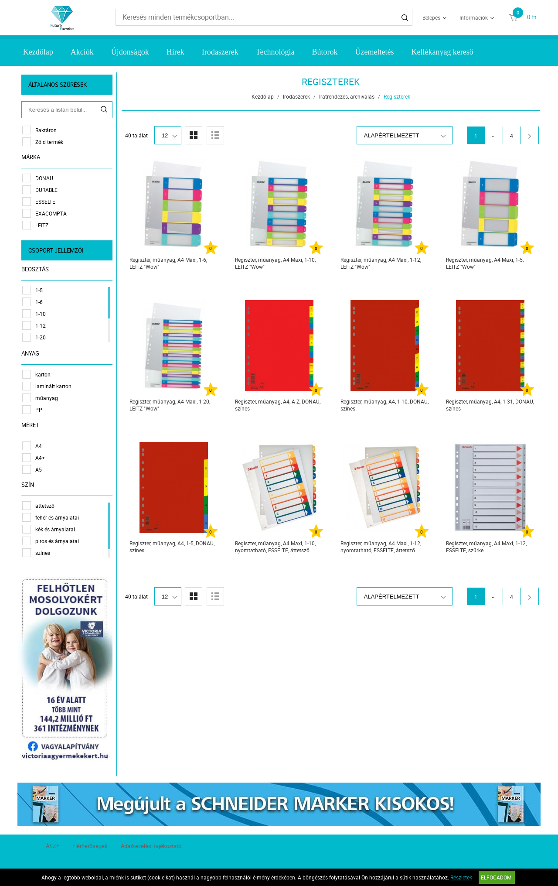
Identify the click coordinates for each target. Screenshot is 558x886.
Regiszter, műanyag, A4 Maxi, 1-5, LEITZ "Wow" (485, 263)
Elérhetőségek (90, 845)
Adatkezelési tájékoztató (151, 845)
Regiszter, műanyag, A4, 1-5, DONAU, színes (171, 547)
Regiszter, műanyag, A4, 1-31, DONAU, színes (490, 405)
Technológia (275, 52)
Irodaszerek (220, 52)
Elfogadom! (497, 877)
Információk (473, 17)
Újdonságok (130, 52)
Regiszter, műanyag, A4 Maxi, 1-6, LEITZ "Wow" (168, 263)
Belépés (431, 17)
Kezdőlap (38, 52)
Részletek (461, 877)
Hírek (175, 52)
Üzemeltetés (374, 52)
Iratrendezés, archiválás (346, 96)
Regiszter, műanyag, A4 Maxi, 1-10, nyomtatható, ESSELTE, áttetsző (275, 547)
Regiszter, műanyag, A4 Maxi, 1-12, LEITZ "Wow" (380, 263)
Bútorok (324, 52)
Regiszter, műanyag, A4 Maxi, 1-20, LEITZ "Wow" (169, 405)
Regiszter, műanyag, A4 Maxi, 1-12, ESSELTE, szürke (486, 547)
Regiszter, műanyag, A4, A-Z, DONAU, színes (277, 405)
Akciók (82, 52)
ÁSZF (52, 845)
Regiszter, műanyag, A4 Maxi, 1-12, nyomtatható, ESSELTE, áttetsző (380, 547)
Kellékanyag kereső (442, 52)
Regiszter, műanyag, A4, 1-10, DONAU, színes (384, 405)
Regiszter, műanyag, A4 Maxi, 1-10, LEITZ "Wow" (275, 263)
